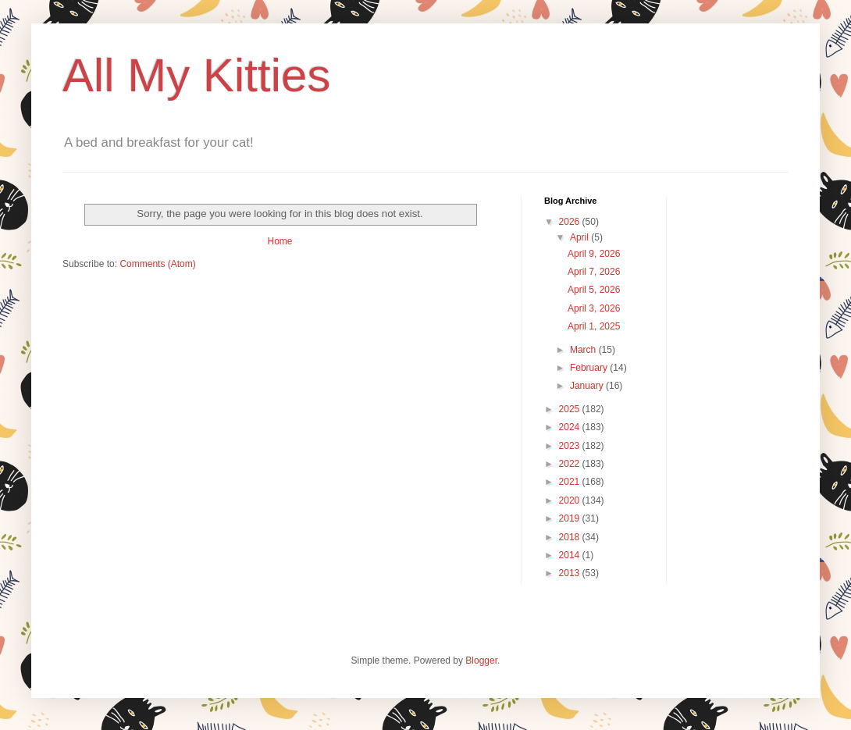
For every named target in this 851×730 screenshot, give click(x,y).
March (584, 349)
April (580, 237)
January (588, 385)
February (590, 367)
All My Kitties (196, 75)
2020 (570, 500)
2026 (570, 221)
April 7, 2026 (594, 271)
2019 (570, 518)
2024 (570, 427)
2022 (570, 463)
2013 (570, 573)
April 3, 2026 (594, 308)
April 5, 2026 (594, 289)
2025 (570, 409)
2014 (570, 555)
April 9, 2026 (594, 253)
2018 (570, 537)
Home (279, 241)
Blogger (481, 660)
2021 (570, 481)
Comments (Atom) (157, 263)
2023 (570, 445)
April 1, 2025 (594, 326)
